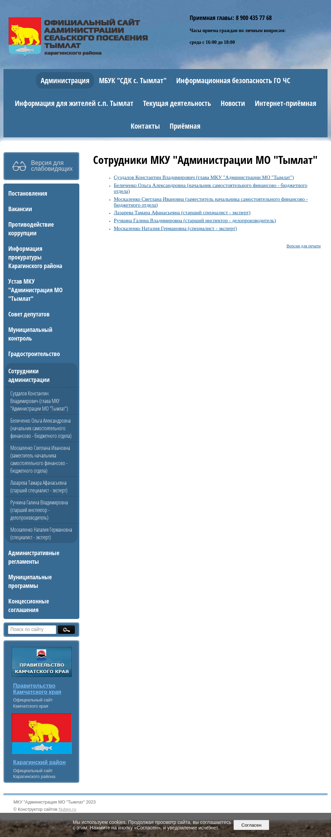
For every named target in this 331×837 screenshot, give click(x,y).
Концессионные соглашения (28, 605)
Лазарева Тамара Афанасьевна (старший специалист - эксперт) (38, 486)
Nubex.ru (67, 809)
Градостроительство (34, 353)
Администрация (65, 80)
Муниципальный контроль (30, 333)
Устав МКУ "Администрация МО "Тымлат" (35, 290)
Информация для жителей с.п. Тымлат (74, 103)
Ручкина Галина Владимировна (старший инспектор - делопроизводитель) (39, 510)
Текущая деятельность (177, 103)
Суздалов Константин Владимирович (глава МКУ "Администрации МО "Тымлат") (39, 401)
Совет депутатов (29, 313)
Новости (233, 103)
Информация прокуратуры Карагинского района (35, 257)
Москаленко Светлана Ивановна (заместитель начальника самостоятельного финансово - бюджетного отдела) (40, 459)
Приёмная (185, 126)
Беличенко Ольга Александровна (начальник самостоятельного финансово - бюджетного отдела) (40, 428)
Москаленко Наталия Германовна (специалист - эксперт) (41, 533)
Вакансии (20, 208)
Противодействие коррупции (31, 228)
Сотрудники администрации (29, 375)
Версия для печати (304, 246)
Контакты (145, 126)
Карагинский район (39, 762)
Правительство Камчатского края (37, 689)
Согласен (251, 825)
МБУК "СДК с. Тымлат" (133, 80)
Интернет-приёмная (285, 103)
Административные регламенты (33, 556)
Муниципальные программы (30, 581)
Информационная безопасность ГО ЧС (233, 80)
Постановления (27, 193)
